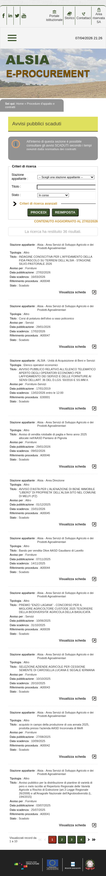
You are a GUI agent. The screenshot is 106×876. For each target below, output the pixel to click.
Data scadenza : (20, 276)
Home (20, 103)
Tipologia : (16, 252)
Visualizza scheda (72, 292)
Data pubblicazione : (23, 272)
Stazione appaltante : (20, 177)
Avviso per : (17, 268)
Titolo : (16, 186)
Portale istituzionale (54, 16)
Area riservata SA (99, 16)
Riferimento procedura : (24, 281)
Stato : (16, 195)
